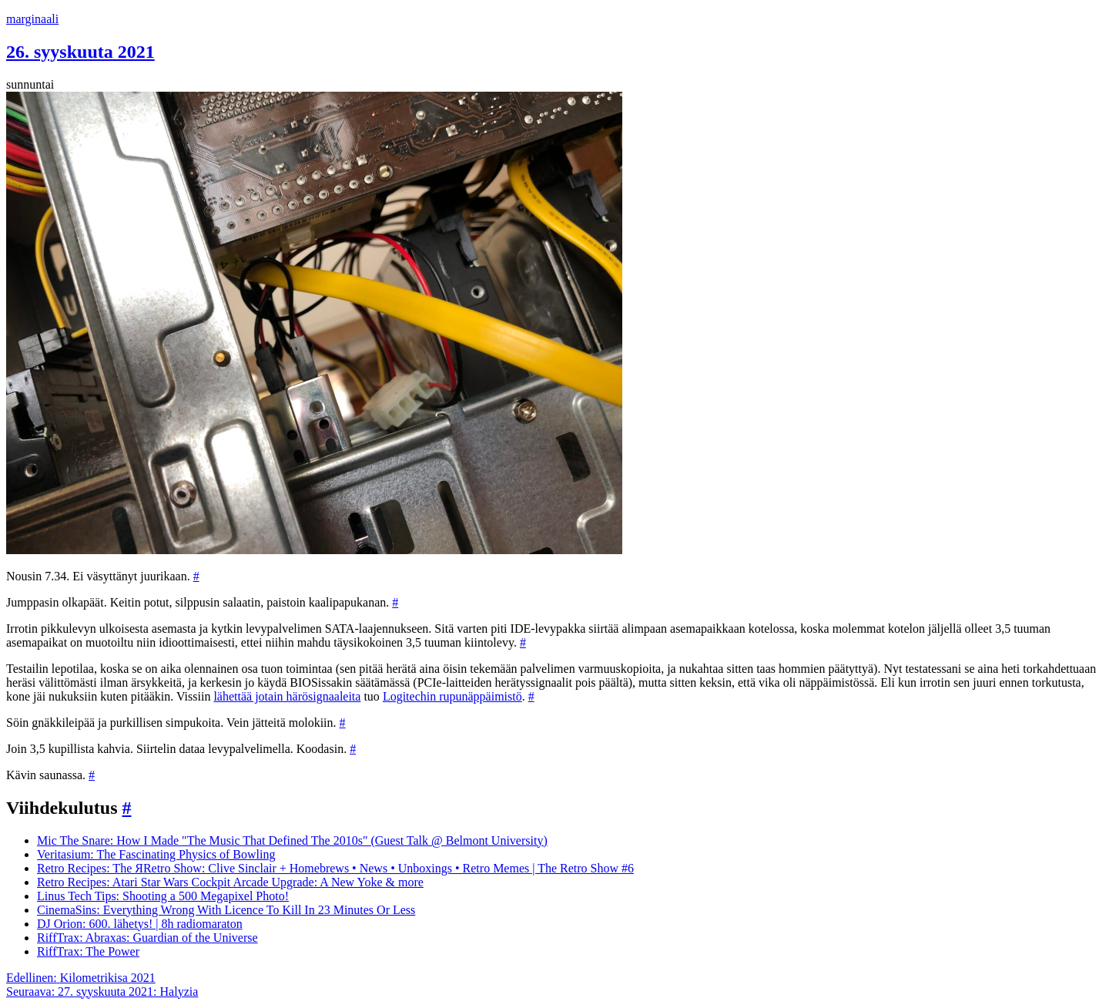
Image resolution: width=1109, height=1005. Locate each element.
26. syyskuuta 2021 (80, 52)
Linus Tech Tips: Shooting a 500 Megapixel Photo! (163, 895)
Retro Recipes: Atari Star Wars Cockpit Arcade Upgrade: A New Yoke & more (230, 882)
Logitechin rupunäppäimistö (452, 696)
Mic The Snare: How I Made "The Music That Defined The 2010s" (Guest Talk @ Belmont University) (292, 840)
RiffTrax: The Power (88, 951)
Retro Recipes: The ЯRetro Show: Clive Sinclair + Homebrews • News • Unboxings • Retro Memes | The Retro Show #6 (335, 868)
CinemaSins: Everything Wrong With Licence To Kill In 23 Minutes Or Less (226, 909)
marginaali (32, 18)
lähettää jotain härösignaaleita (286, 696)
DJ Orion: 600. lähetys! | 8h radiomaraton (140, 923)
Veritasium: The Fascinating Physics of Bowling (156, 854)
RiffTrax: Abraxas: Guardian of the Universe (147, 937)
